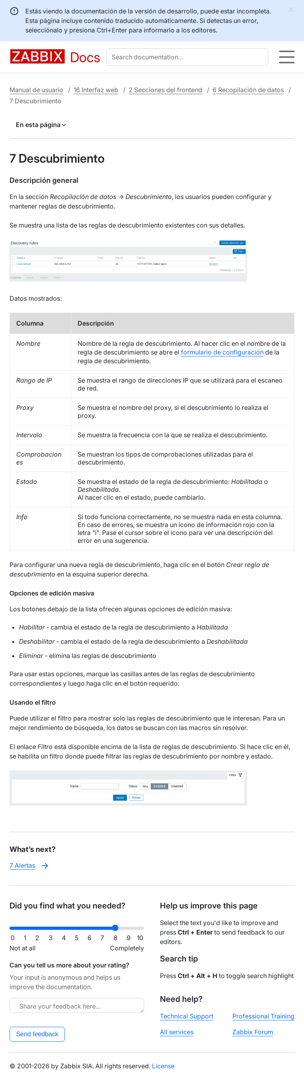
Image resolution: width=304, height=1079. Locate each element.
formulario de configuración (222, 352)
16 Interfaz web (96, 90)
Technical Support (186, 1016)
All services (177, 1032)
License (163, 1066)
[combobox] (189, 56)
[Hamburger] (286, 57)
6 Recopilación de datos (248, 90)
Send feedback (37, 1034)
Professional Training (263, 1016)
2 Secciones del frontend (165, 90)
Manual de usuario (36, 90)
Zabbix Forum (252, 1032)
